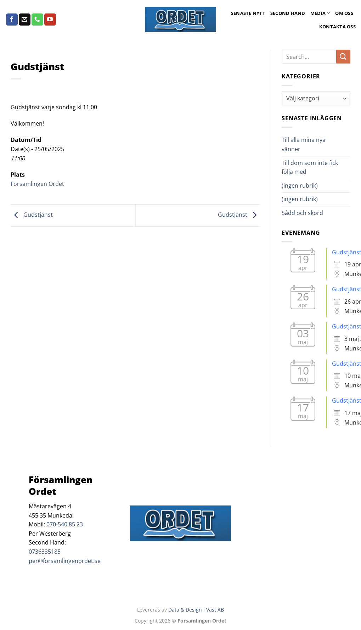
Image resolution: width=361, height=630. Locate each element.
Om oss (344, 13)
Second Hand (287, 13)
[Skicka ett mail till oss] (24, 19)
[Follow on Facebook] (12, 19)
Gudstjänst (32, 215)
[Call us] (37, 19)
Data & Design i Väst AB (196, 609)
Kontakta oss (337, 26)
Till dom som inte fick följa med (310, 167)
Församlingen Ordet (37, 184)
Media (320, 13)
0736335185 (45, 552)
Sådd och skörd (302, 213)
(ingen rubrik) (300, 185)
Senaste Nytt (248, 13)
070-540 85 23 (64, 524)
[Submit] (343, 56)
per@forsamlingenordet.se (65, 561)
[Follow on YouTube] (50, 19)
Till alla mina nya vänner (304, 144)
